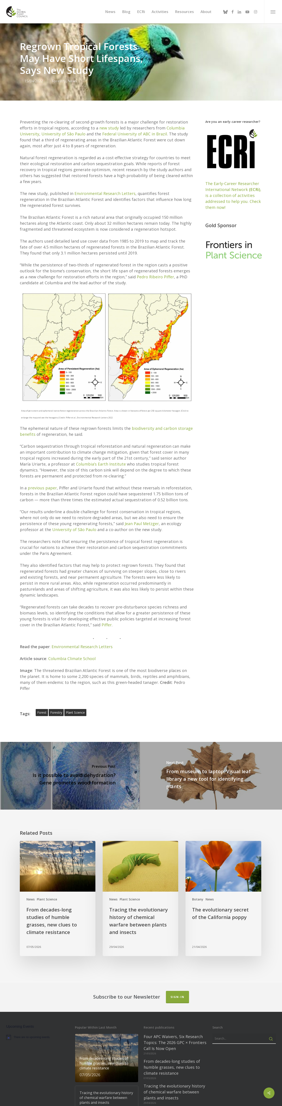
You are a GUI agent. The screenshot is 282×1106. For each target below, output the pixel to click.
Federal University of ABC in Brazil (134, 129)
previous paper (42, 483)
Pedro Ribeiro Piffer (155, 272)
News (72, 81)
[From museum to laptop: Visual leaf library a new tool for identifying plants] (211, 771)
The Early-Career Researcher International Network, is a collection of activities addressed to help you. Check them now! (233, 191)
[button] (273, 11)
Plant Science (47, 895)
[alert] (38, 1033)
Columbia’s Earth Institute (101, 459)
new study (109, 123)
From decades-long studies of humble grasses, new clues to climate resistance (172, 1063)
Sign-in (177, 993)
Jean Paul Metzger (142, 519)
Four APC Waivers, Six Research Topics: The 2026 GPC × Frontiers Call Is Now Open (175, 1038)
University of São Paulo (63, 129)
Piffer (107, 620)
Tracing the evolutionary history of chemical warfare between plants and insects (174, 1087)
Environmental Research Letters (104, 189)
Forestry (59, 81)
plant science (75, 708)
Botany (197, 895)
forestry (56, 708)
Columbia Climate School (72, 654)
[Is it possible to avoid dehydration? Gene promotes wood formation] (70, 771)
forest (41, 708)
